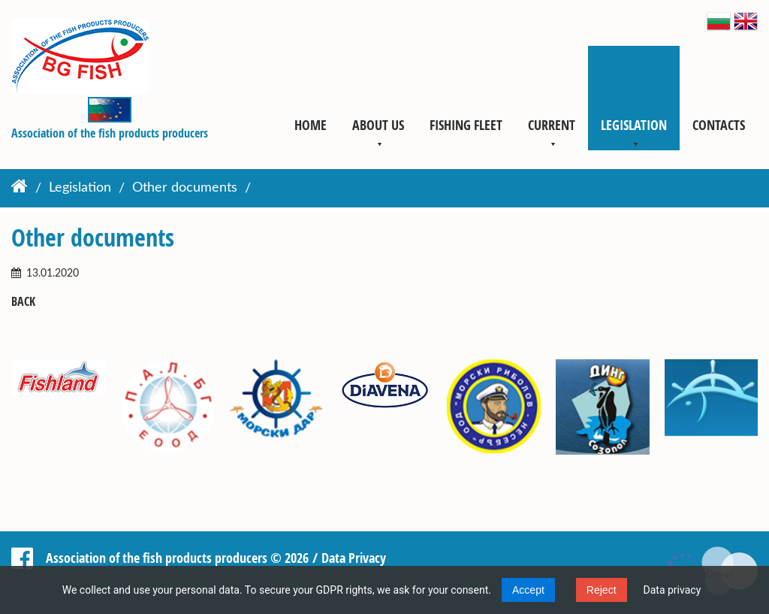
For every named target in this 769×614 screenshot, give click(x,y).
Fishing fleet (466, 125)
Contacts (718, 125)
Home (310, 125)
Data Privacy (353, 558)
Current (551, 125)
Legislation (634, 125)
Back (23, 302)
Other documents (184, 188)
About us (378, 125)
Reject (602, 590)
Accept (528, 590)
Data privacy (672, 590)
